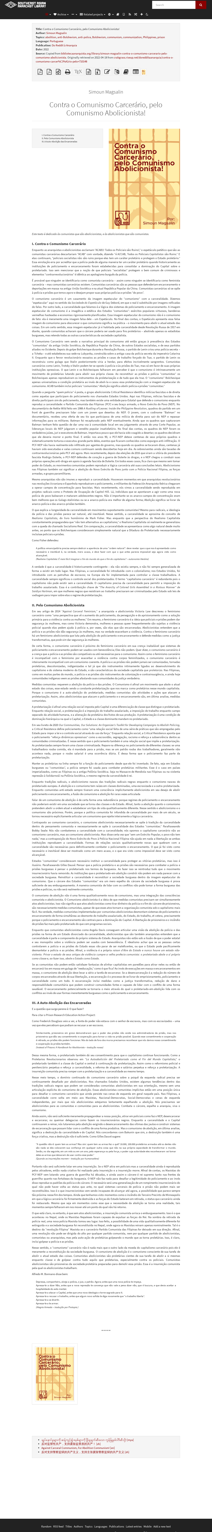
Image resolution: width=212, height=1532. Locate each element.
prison (161, 37)
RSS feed (58, 1526)
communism (114, 37)
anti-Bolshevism (67, 37)
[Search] (174, 5)
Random (46, 1526)
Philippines (149, 37)
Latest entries (134, 1526)
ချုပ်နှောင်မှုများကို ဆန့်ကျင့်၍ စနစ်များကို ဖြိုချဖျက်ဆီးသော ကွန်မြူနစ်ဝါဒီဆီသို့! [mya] (87, 1440)
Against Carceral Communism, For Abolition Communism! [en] (78, 1448)
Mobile (148, 1526)
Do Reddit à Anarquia (64, 45)
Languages (100, 1526)
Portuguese (56, 41)
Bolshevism (99, 37)
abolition (50, 37)
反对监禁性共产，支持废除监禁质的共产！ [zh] (71, 1444)
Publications (116, 1526)
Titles (68, 1526)
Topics (88, 1526)
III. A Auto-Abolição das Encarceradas (59, 141)
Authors (78, 1526)
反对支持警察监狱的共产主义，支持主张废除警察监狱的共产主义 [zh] (85, 1452)
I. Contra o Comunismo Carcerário (58, 135)
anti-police (84, 37)
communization (132, 37)
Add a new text (162, 1526)
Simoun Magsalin (56, 33)
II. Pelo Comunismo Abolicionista (58, 138)
